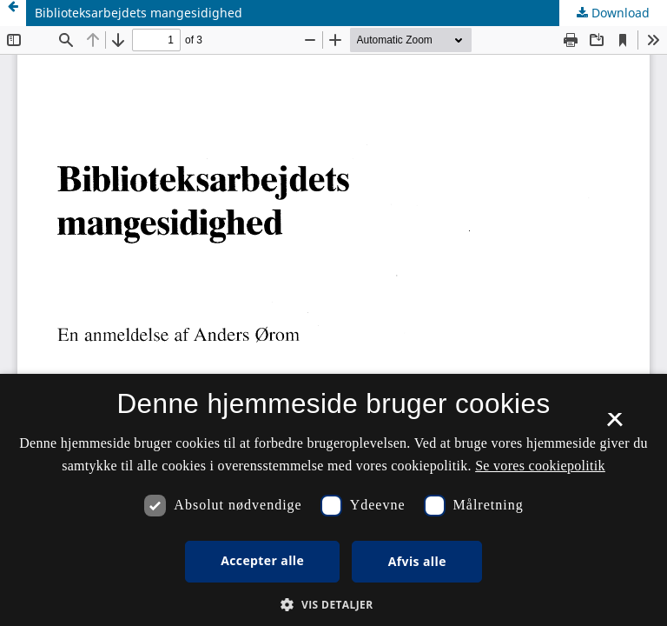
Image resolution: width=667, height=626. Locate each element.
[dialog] (333, 500)
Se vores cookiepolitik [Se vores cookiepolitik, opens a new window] (540, 465)
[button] (333, 605)
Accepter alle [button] (262, 560)
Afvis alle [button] (417, 561)
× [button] (614, 425)
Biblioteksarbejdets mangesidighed (138, 12)
